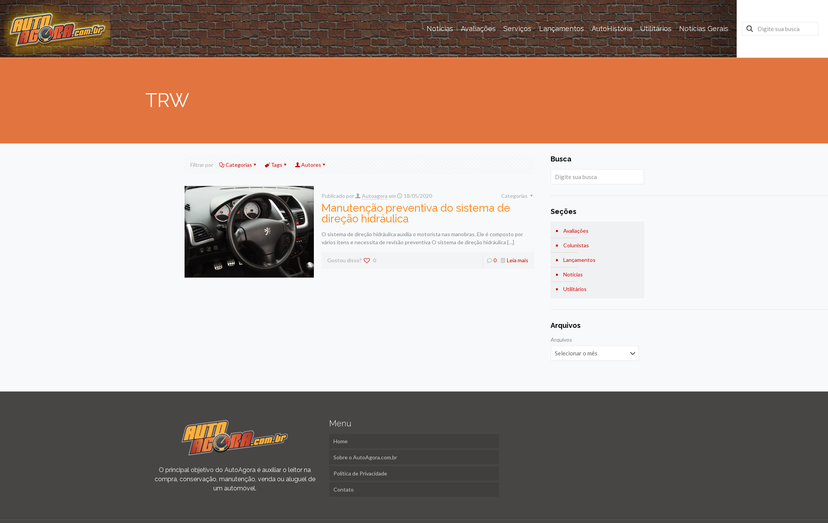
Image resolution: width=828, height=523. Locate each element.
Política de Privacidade (360, 473)
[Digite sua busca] (780, 29)
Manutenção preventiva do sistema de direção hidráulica (416, 213)
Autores (311, 164)
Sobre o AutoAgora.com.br (365, 457)
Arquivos (561, 339)
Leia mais (517, 260)
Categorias (238, 164)
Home (340, 441)
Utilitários (575, 289)
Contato (343, 489)
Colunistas (576, 245)
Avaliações (576, 230)
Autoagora (375, 195)
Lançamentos (579, 260)
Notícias (573, 274)
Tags (276, 164)
